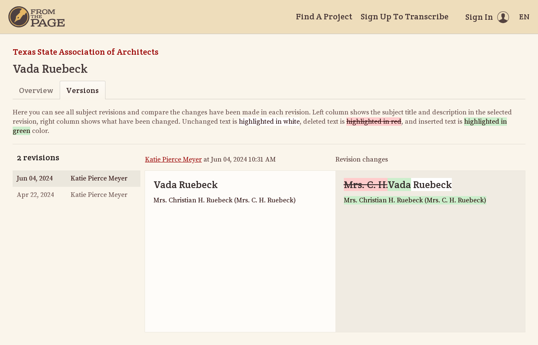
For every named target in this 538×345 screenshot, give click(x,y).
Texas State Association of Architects (85, 51)
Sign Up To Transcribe (404, 16)
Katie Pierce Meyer (173, 159)
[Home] (36, 16)
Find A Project (324, 16)
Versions (82, 90)
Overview (36, 90)
